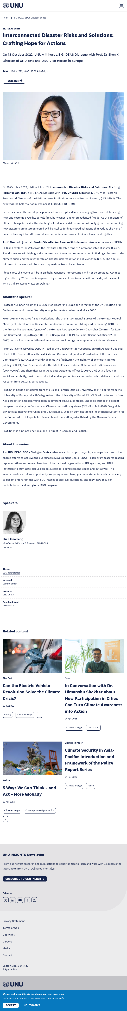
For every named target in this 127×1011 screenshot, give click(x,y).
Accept (10, 1005)
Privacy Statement (14, 921)
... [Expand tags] (40, 714)
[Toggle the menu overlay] (121, 5)
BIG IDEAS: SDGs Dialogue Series (30, 18)
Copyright (9, 934)
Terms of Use (11, 927)
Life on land (93, 727)
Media (6, 948)
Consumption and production (40, 810)
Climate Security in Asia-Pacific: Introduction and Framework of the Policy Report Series (89, 759)
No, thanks (32, 1005)
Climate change (25, 714)
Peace (91, 785)
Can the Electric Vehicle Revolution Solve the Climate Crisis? (31, 692)
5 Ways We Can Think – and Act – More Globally (29, 791)
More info (59, 998)
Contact (7, 955)
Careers (7, 941)
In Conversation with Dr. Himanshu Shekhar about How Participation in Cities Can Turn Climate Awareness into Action (93, 698)
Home (6, 18)
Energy (7, 714)
